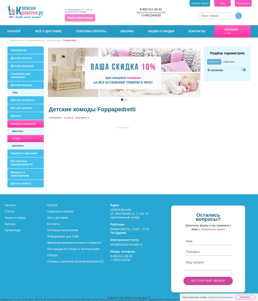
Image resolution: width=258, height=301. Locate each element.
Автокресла (18, 50)
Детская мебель (21, 183)
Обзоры (127, 31)
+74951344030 (151, 15)
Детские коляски (21, 58)
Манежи (16, 115)
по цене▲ (68, 117)
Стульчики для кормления (20, 75)
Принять (245, 297)
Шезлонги (18, 145)
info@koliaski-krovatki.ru (126, 244)
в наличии (123, 127)
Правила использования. (220, 297)
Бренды (10, 224)
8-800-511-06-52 (151, 9)
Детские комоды (21, 85)
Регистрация (243, 3)
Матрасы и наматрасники (20, 174)
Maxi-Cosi (17, 131)
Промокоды (13, 230)
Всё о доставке (48, 31)
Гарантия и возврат (60, 211)
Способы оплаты (91, 31)
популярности (83, 117)
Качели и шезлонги (23, 123)
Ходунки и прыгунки (24, 153)
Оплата (52, 205)
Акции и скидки (161, 31)
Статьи (9, 211)
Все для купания (21, 108)
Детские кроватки (22, 66)
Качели (16, 138)
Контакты (197, 31)
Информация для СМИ (63, 236)
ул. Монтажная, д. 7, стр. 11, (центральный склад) (79, 11)
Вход (222, 3)
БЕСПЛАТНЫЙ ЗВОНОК (208, 280)
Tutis (14, 92)
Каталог (14, 31)
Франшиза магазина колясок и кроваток (74, 242)
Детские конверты (23, 100)
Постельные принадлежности (22, 163)
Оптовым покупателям (62, 230)
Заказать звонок (199, 3)
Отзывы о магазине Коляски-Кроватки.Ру (75, 261)
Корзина (231, 29)
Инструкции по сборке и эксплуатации (73, 249)
